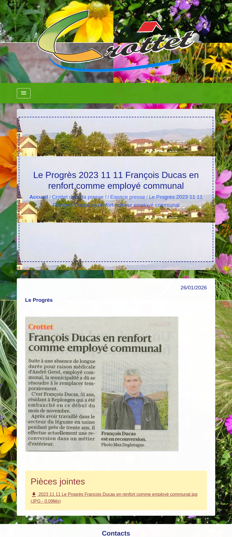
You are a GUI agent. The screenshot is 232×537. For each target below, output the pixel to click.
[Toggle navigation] (24, 93)
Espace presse (127, 197)
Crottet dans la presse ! (79, 197)
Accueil (38, 197)
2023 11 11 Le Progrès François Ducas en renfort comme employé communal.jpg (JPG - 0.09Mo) (114, 497)
